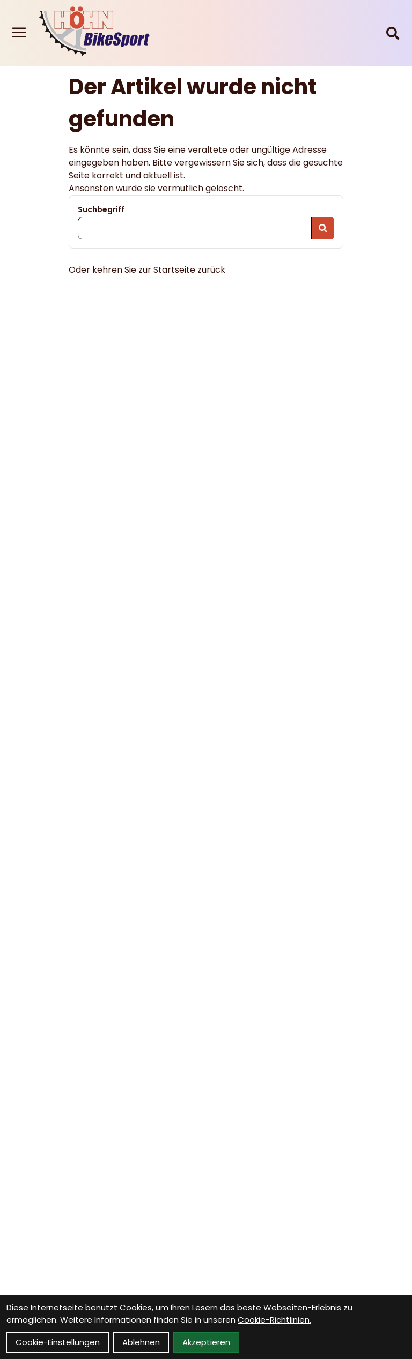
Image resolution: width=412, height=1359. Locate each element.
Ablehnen (141, 1342)
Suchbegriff (101, 209)
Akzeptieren (206, 1342)
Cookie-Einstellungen (58, 1342)
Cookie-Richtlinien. (274, 1319)
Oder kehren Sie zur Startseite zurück (147, 270)
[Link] (19, 32)
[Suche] (393, 33)
